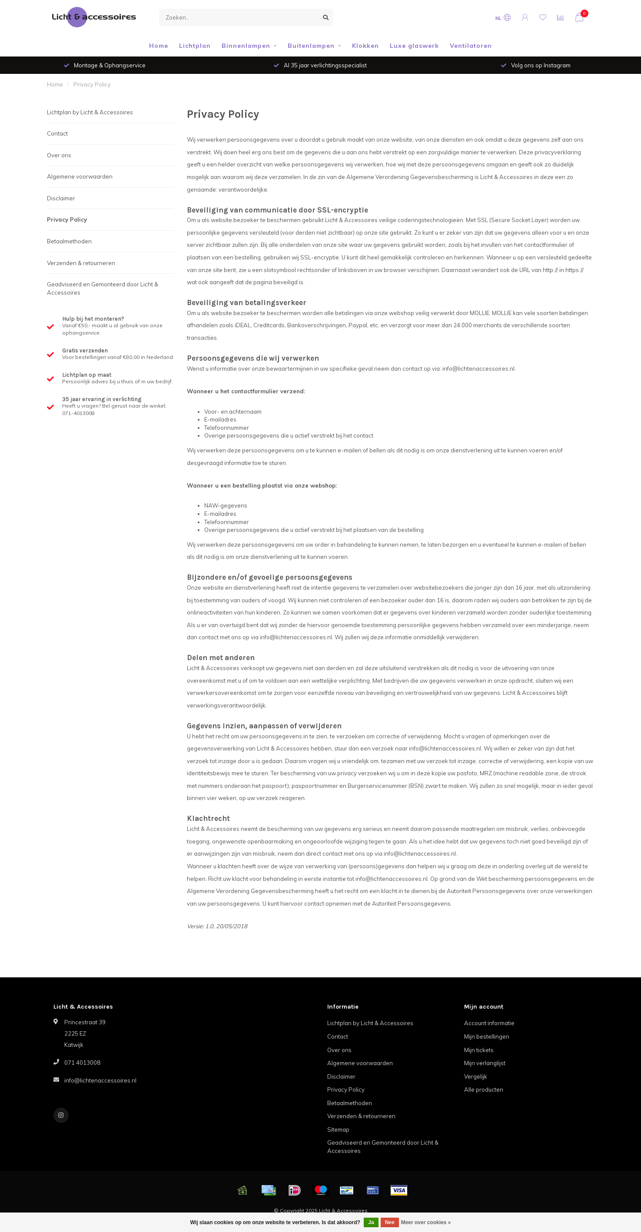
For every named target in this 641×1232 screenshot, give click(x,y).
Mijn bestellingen (486, 1036)
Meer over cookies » (426, 1222)
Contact (57, 133)
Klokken (365, 46)
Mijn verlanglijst (484, 1062)
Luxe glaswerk (414, 46)
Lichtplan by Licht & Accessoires (90, 112)
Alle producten (483, 1089)
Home (158, 46)
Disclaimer (61, 198)
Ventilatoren (471, 46)
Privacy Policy (67, 219)
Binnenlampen (246, 46)
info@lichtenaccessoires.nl (100, 1080)
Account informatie (489, 1022)
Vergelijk (475, 1076)
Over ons (59, 155)
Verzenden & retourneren (81, 262)
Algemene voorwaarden (80, 176)
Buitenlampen (311, 46)
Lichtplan (195, 46)
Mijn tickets (479, 1049)
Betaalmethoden (69, 241)
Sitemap (338, 1129)
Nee (390, 1222)
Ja (371, 1222)
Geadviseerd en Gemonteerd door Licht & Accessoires (102, 288)
